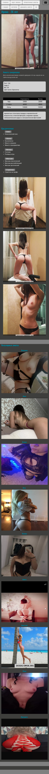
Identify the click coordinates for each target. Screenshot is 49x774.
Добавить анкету (26, 7)
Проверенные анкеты (31, 2)
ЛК (36, 7)
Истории (14, 7)
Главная (6, 2)
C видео (5, 7)
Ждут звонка (16, 2)
